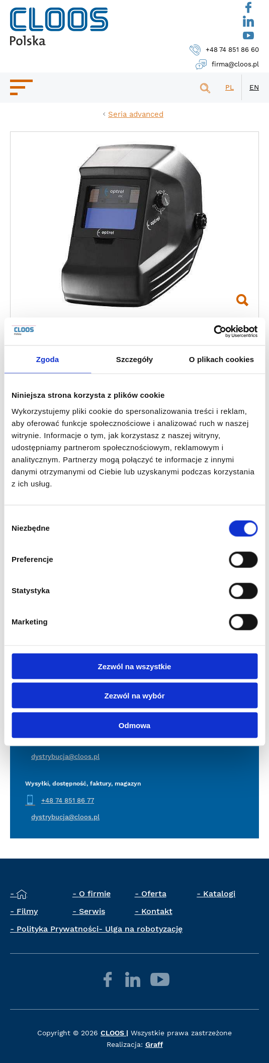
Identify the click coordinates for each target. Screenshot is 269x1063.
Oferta (153, 893)
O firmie (95, 893)
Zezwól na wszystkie (134, 666)
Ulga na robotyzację (144, 929)
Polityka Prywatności (58, 929)
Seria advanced (135, 114)
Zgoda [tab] (47, 359)
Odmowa (134, 725)
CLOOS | (114, 1033)
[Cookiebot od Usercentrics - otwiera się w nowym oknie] (213, 331)
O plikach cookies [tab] (221, 359)
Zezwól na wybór (134, 695)
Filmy (27, 911)
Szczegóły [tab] (134, 359)
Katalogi (219, 893)
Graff (154, 1044)
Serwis (92, 911)
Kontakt (156, 911)
